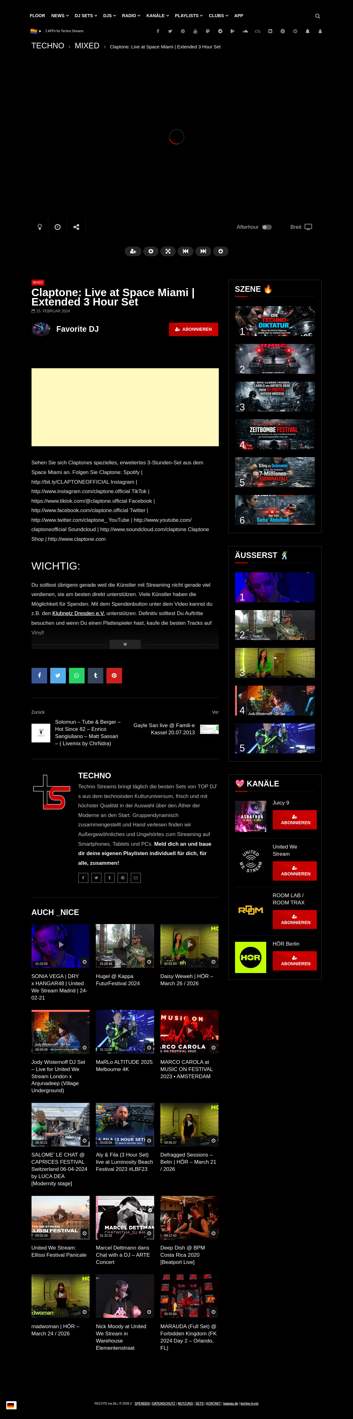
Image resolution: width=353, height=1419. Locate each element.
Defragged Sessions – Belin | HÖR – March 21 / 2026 (188, 1162)
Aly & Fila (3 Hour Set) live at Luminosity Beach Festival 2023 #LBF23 (124, 1162)
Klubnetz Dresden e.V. (78, 613)
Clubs (216, 15)
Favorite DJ (77, 329)
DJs (107, 15)
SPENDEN (142, 1403)
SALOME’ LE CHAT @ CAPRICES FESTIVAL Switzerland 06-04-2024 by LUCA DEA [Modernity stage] (60, 1169)
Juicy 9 (281, 803)
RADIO (129, 15)
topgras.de (230, 1403)
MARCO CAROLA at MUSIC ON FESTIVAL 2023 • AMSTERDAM (186, 1069)
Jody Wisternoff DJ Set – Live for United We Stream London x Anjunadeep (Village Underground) (59, 1076)
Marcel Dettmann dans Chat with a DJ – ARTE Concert (123, 1255)
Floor (37, 15)
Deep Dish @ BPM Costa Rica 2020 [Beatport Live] (182, 1255)
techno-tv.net (249, 1403)
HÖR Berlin (286, 944)
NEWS (58, 15)
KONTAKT (213, 1403)
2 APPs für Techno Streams (65, 31)
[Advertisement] (125, 407)
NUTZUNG (185, 1403)
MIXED (87, 45)
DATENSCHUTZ (163, 1403)
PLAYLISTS (187, 15)
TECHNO (48, 45)
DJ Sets (84, 15)
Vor (215, 712)
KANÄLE (155, 15)
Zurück (38, 712)
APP (238, 15)
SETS (200, 1403)
